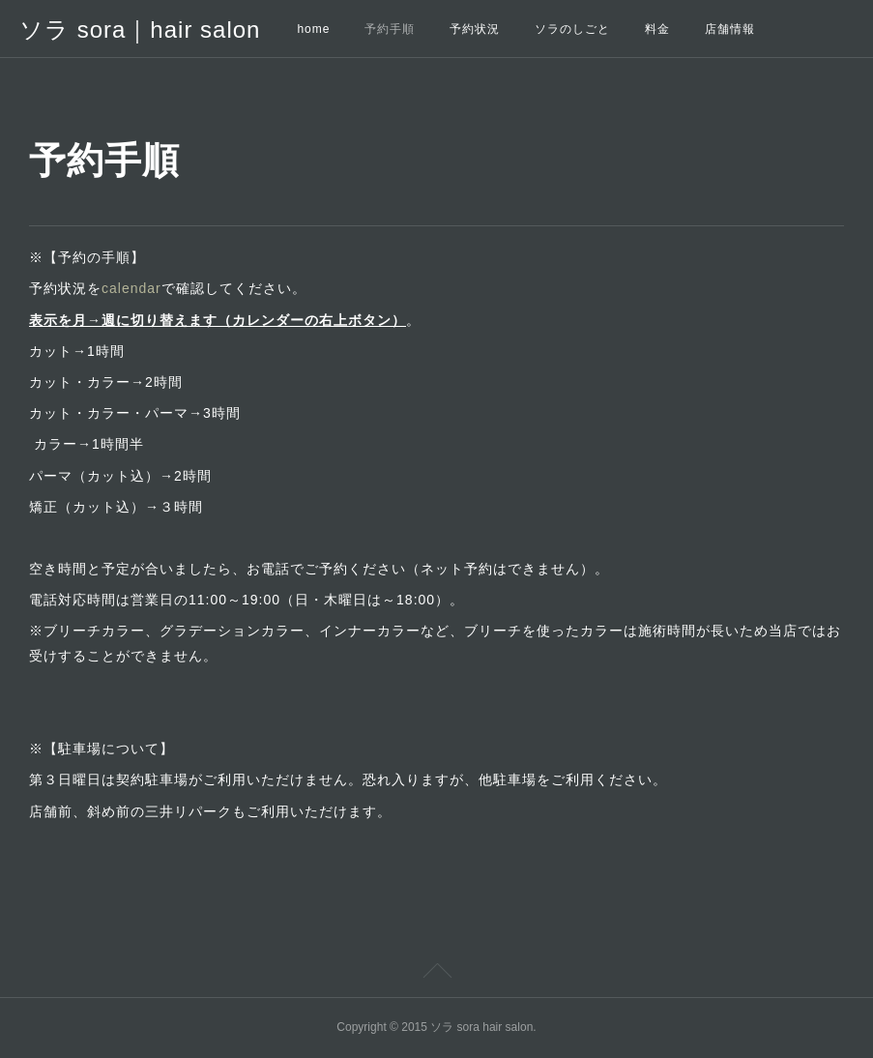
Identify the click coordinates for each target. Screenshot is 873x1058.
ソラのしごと (572, 29)
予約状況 (475, 29)
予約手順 (389, 29)
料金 (657, 29)
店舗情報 (730, 29)
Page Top (436, 974)
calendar (131, 288)
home (313, 29)
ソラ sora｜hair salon (139, 29)
